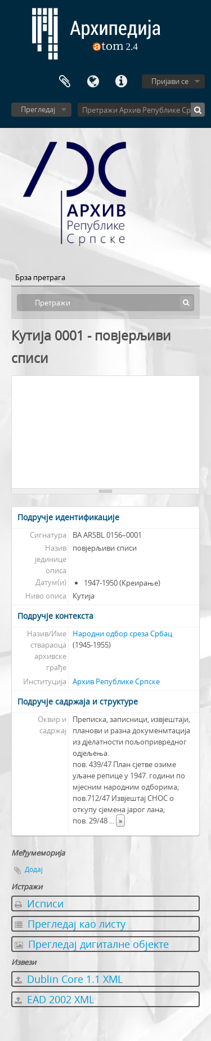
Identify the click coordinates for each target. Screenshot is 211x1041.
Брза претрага (40, 277)
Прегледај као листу (70, 924)
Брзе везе (121, 82)
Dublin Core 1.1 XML (69, 979)
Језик (93, 82)
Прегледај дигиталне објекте (92, 944)
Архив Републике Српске (116, 681)
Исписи (39, 903)
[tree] (105, 432)
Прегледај (38, 109)
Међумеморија (65, 82)
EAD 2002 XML (54, 999)
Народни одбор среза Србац (122, 633)
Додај (34, 869)
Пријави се (169, 81)
